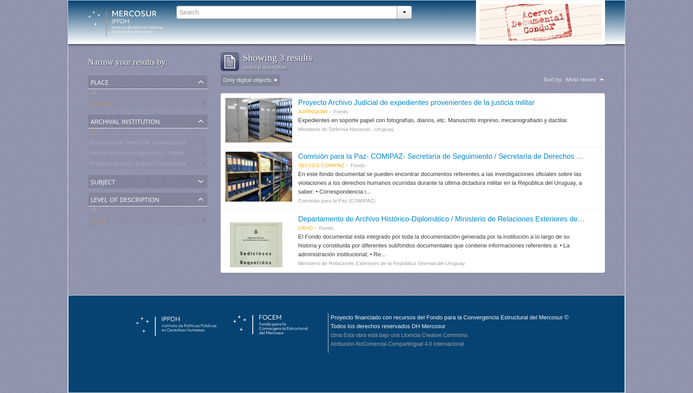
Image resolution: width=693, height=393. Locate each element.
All (93, 94)
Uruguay (100, 104)
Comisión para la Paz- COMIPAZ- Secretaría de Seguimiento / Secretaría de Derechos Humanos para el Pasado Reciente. (494, 156)
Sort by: (554, 79)
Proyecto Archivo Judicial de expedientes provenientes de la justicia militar (416, 102)
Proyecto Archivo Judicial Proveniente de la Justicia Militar (164, 165)
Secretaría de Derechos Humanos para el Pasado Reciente (165, 144)
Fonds (98, 222)
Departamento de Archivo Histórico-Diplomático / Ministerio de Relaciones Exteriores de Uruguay (452, 219)
